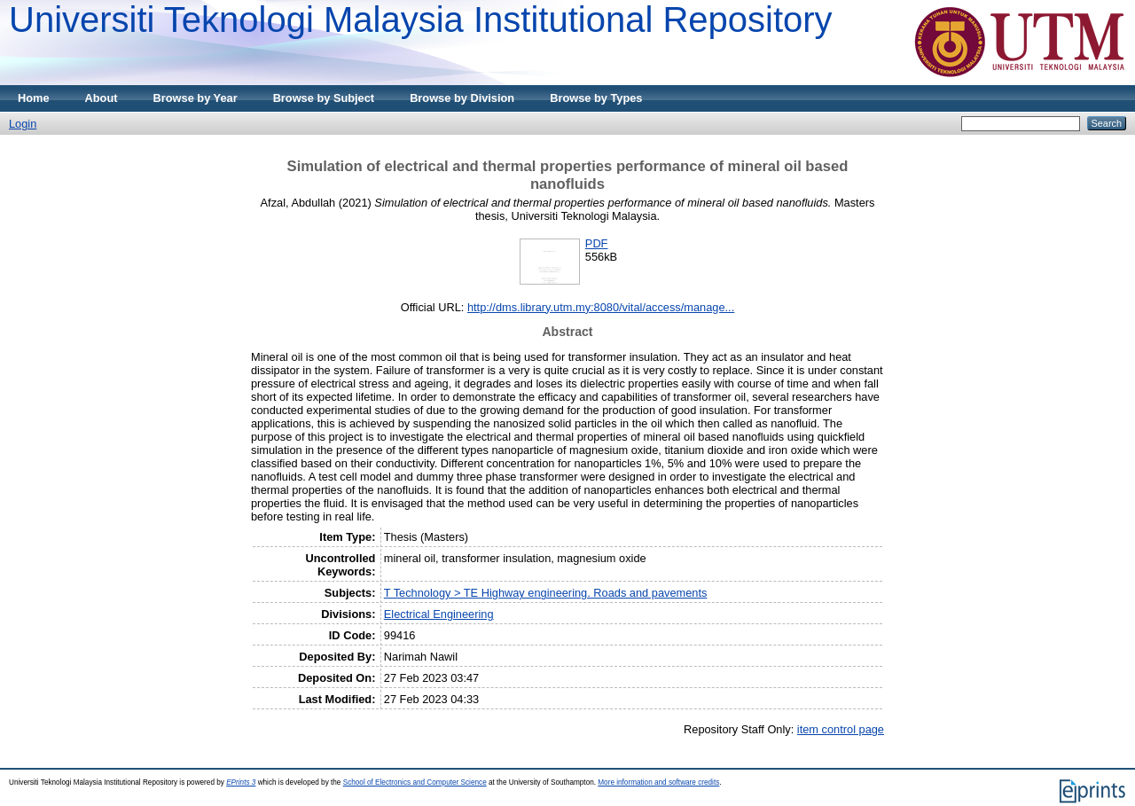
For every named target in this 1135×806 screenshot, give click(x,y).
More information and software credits (658, 782)
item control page (840, 729)
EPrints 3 (240, 782)
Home (34, 98)
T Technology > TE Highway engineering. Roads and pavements (546, 592)
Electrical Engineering (439, 614)
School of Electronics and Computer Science (415, 782)
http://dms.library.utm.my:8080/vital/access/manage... (600, 307)
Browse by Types (596, 98)
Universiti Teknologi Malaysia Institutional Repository (421, 19)
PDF (596, 243)
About (101, 98)
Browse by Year (195, 98)
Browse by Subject (324, 98)
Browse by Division (462, 98)
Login (22, 123)
